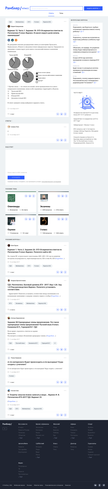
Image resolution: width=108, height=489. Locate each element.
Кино (72, 427)
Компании (39, 430)
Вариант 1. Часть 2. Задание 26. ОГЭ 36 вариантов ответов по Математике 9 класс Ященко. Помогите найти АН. (35, 251)
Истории (39, 447)
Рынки (38, 432)
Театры (73, 432)
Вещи (37, 452)
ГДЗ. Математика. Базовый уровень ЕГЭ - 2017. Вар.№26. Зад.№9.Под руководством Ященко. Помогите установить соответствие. (35, 287)
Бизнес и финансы (42, 424)
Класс (55, 443)
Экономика (39, 427)
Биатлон (90, 435)
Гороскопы (92, 443)
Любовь (56, 432)
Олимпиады (14, 207)
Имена (90, 449)
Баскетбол (91, 432)
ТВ (19, 469)
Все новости (22, 424)
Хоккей (90, 430)
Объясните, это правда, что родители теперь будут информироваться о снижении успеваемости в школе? (86, 50)
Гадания (90, 452)
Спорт (90, 424)
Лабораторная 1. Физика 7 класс (84, 125)
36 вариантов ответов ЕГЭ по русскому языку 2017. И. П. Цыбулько (86, 114)
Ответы (55, 447)
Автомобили (23, 443)
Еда (54, 435)
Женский (56, 424)
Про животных (23, 474)
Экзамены (45, 207)
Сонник (90, 447)
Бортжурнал (22, 452)
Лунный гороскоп (94, 454)
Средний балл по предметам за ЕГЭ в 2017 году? (86, 120)
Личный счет (40, 435)
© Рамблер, (6, 485)
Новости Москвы (23, 430)
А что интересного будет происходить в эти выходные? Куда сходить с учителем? (35, 363)
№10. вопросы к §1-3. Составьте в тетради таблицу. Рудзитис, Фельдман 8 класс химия (86, 131)
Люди (38, 449)
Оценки (11, 230)
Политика (21, 432)
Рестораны (74, 435)
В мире (20, 427)
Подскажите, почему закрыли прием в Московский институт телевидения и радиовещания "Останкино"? (86, 80)
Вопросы (74, 447)
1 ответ (11, 114)
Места (38, 454)
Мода (55, 427)
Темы (55, 449)
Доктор (73, 443)
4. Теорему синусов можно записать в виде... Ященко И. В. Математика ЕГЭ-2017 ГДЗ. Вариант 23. (34, 396)
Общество (21, 435)
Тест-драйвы (22, 449)
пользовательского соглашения (51, 181)
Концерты (74, 430)
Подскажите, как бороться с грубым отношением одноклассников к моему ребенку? (86, 29)
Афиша (73, 424)
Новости (21, 447)
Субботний (40, 443)
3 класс (43, 230)
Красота (56, 430)
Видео (20, 463)
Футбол (90, 427)
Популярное (22, 466)
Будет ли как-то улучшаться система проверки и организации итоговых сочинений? (85, 70)
